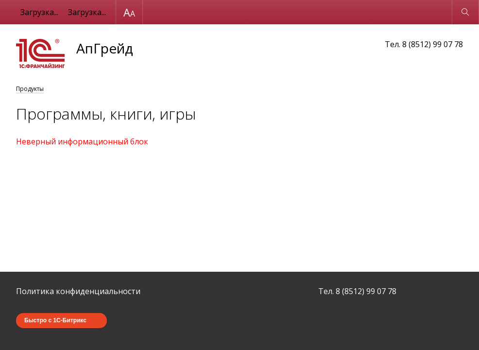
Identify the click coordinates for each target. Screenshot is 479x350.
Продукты (30, 89)
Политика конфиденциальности (78, 291)
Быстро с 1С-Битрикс (55, 320)
